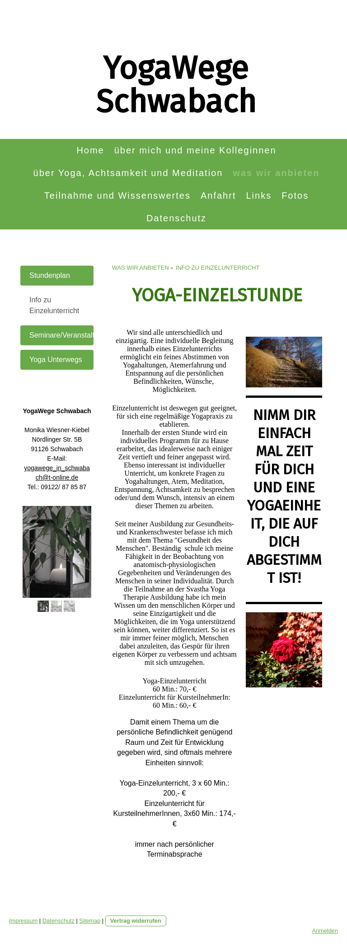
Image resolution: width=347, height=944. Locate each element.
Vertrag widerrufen (135, 920)
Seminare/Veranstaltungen (61, 335)
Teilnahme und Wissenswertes (117, 195)
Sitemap (89, 920)
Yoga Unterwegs (55, 359)
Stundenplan (49, 275)
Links (259, 195)
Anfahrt (218, 195)
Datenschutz (176, 218)
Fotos (295, 195)
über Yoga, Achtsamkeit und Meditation (128, 173)
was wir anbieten (276, 173)
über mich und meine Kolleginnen (195, 150)
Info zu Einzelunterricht (54, 305)
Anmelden (325, 930)
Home (90, 150)
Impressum (23, 920)
